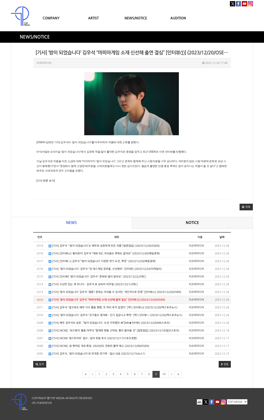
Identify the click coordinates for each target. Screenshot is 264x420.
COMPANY (51, 18)
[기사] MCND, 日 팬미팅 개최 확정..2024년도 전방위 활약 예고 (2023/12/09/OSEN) (99, 346)
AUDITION (178, 18)
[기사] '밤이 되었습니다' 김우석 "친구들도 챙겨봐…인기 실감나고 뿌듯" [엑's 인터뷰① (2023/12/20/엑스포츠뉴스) (115, 315)
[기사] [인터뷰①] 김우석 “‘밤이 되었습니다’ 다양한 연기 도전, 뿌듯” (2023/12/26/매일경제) (102, 261)
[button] (246, 207)
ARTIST (93, 18)
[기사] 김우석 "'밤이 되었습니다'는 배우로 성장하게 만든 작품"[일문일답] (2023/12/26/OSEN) (104, 245)
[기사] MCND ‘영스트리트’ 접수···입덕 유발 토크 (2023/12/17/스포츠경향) (93, 338)
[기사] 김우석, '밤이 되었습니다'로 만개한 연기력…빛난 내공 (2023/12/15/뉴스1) (97, 353)
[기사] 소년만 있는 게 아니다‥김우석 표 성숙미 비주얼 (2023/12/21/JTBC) (93, 284)
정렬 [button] (224, 364)
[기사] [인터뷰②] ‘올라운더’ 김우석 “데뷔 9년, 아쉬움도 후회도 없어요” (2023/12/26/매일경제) (104, 253)
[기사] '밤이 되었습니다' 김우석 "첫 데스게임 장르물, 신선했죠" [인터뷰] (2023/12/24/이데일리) (105, 269)
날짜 (222, 237)
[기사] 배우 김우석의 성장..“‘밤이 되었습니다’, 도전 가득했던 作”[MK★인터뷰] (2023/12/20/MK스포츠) (109, 323)
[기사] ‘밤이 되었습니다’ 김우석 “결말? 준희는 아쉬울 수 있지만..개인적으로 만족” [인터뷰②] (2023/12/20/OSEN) (115, 292)
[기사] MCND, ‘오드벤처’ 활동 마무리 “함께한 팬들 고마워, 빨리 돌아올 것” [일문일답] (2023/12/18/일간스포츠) (114, 330)
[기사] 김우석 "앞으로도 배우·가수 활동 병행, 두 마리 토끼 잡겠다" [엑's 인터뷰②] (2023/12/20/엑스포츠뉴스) (113, 307)
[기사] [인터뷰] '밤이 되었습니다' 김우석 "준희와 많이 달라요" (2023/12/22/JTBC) (97, 276)
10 (164, 374)
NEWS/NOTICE (136, 18)
